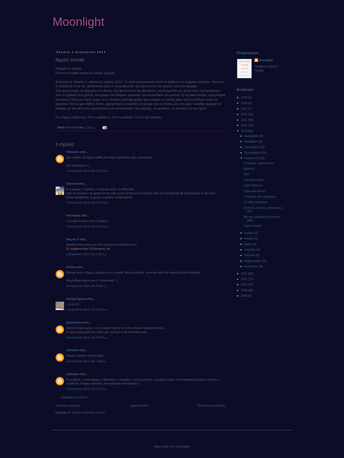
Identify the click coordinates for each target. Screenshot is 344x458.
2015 (244, 120)
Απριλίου (250, 249)
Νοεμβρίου (251, 141)
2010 (244, 284)
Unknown (72, 152)
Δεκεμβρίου (252, 136)
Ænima (71, 267)
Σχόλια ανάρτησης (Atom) (88, 412)
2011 (244, 279)
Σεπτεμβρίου (252, 152)
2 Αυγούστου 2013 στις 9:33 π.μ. (87, 337)
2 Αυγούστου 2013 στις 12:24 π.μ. (87, 226)
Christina (72, 350)
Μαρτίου (250, 255)
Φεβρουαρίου (253, 261)
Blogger (184, 446)
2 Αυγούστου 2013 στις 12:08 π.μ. (87, 202)
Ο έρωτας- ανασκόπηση (259, 163)
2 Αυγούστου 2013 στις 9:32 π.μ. (87, 309)
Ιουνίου (249, 238)
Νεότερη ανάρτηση (68, 405)
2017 (244, 108)
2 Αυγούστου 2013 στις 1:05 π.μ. (87, 254)
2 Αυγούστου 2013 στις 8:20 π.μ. (87, 286)
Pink (246, 174)
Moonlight (78, 21)
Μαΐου (248, 244)
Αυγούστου (251, 158)
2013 (244, 131)
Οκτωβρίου (251, 147)
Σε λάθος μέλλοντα (256, 202)
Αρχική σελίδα (139, 405)
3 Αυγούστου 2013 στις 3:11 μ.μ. (86, 389)
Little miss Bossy (254, 191)
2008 (244, 295)
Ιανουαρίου (251, 266)
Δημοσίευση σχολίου (74, 397)
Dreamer (72, 183)
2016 (244, 114)
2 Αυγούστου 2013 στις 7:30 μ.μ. (86, 361)
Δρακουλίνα (74, 322)
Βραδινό (249, 168)
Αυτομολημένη (76, 299)
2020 (244, 97)
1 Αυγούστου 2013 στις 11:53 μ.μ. (87, 170)
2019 (244, 103)
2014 (244, 125)
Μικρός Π (72, 239)
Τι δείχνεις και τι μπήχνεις (260, 196)
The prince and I (254, 180)
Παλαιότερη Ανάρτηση (211, 405)
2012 (244, 273)
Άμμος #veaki (252, 225)
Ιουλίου (249, 233)
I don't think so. (253, 185)
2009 (244, 290)
